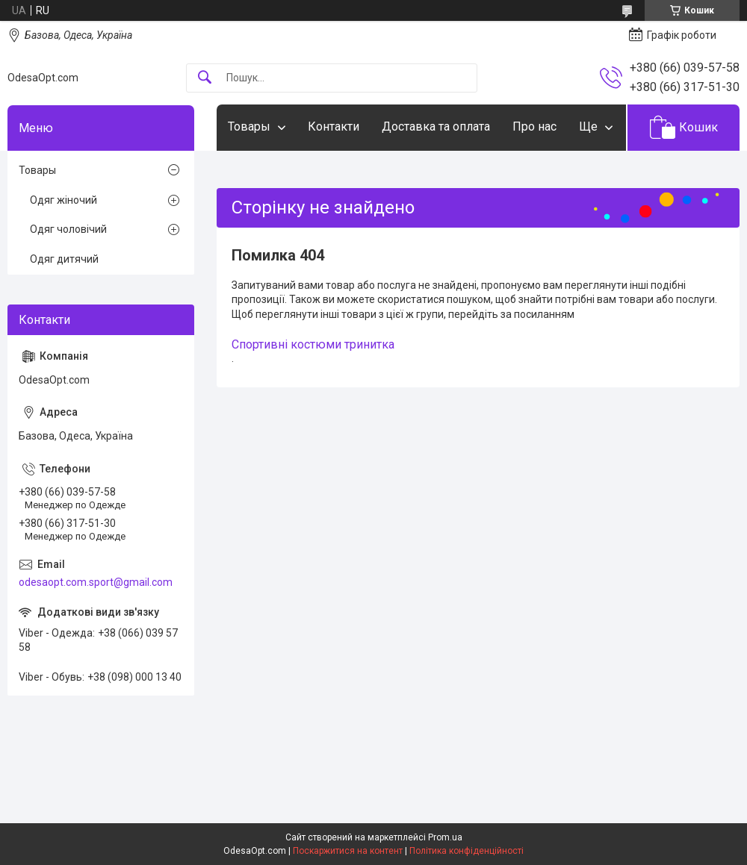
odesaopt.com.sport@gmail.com (96, 582)
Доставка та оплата (436, 126)
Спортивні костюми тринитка (313, 344)
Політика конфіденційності (466, 851)
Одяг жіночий (63, 200)
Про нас (534, 126)
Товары (249, 126)
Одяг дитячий (64, 259)
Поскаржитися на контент (348, 851)
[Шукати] (204, 78)
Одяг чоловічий (68, 229)
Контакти (333, 126)
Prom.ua (445, 837)
